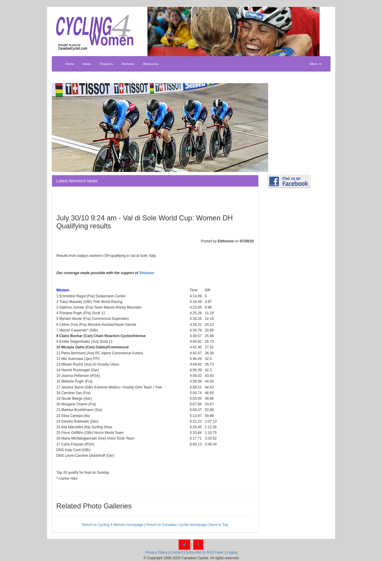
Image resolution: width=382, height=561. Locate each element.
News (87, 64)
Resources (151, 64)
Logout (232, 552)
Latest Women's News (77, 180)
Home (69, 64)
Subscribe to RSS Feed (204, 552)
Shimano (146, 273)
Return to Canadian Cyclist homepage (176, 525)
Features (106, 64)
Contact (176, 552)
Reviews (128, 64)
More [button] (315, 64)
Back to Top (219, 525)
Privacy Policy (156, 552)
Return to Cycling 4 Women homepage (113, 525)
